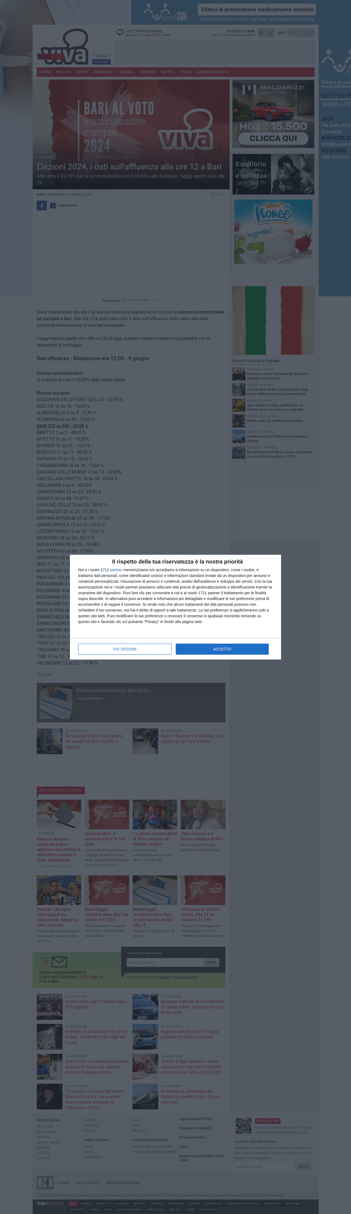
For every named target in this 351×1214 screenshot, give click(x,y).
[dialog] (175, 607)
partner (116, 570)
